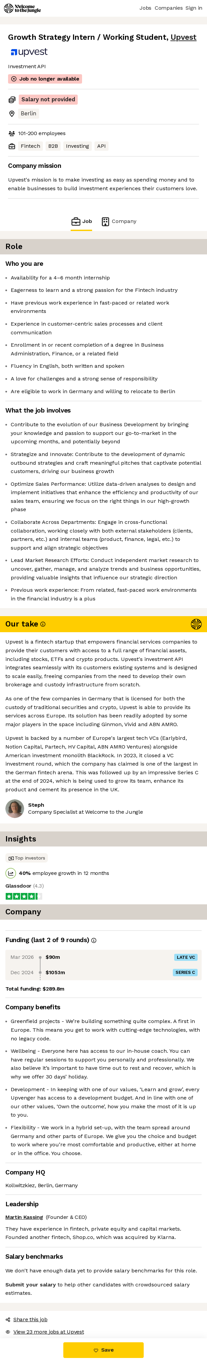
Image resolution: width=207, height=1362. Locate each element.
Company (118, 221)
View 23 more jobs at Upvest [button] (44, 1332)
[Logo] (22, 8)
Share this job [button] (26, 1319)
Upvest (183, 37)
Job (81, 221)
